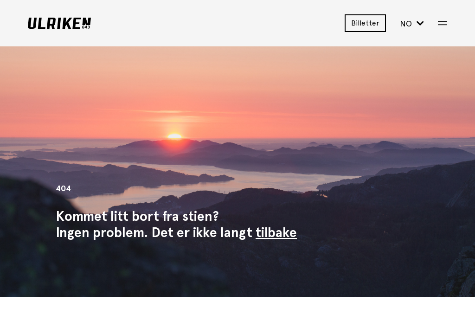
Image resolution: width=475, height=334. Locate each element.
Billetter (365, 23)
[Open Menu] (442, 23)
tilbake (276, 232)
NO (412, 23)
